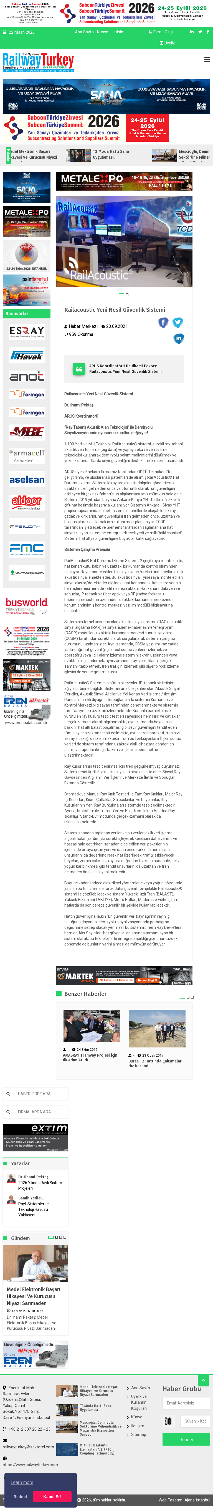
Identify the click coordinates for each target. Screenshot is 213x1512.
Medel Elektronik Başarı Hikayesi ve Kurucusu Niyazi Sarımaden (33, 1296)
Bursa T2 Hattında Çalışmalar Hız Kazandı (155, 1063)
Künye (102, 31)
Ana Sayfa (84, 31)
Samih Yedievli (31, 1198)
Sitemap (138, 1434)
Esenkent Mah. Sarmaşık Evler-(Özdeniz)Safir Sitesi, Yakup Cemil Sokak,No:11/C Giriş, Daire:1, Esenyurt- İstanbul (26, 1402)
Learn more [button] (22, 1482)
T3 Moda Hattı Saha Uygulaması (95, 1408)
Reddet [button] (20, 1496)
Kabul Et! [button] (52, 1496)
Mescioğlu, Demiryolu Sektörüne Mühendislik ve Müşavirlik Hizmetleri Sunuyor (100, 1428)
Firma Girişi (161, 31)
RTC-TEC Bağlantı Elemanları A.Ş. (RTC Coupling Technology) (97, 1449)
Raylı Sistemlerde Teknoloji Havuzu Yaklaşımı (33, 1209)
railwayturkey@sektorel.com (28, 1444)
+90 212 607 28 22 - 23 (26, 1429)
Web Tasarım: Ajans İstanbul (184, 1500)
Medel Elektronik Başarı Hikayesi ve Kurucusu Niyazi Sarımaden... (47, 157)
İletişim (118, 31)
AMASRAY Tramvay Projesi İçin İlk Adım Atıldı (90, 1057)
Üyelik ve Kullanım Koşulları (139, 1402)
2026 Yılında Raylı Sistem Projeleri (40, 1186)
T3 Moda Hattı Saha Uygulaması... (126, 154)
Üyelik (167, 43)
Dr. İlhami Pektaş (33, 1177)
